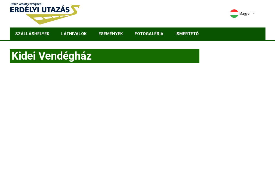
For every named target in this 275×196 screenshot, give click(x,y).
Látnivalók (73, 33)
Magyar (240, 13)
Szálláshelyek (32, 33)
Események (110, 33)
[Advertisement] (137, 109)
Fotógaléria (149, 33)
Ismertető (187, 33)
